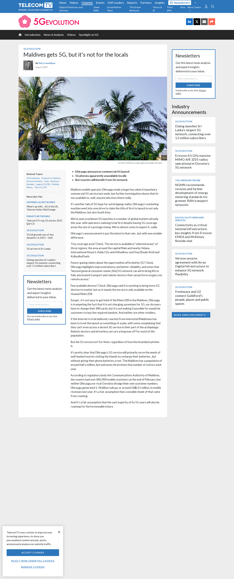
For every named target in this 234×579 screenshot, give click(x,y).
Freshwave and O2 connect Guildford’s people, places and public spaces (192, 297)
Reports (132, 2)
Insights (160, 2)
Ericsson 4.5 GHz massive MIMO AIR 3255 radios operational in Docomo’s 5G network (193, 161)
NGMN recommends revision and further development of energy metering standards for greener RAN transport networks (191, 194)
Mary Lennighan (47, 63)
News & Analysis (54, 34)
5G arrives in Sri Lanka (39, 248)
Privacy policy (33, 319)
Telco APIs (170, 9)
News (62, 2)
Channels (87, 2)
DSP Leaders (116, 2)
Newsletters (180, 2)
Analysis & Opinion (51, 178)
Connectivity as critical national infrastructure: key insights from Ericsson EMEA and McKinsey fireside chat (193, 233)
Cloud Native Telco (114, 9)
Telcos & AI (157, 9)
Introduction (33, 34)
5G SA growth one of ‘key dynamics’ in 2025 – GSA (40, 236)
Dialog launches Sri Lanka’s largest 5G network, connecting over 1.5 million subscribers (43, 262)
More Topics (194, 9)
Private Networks (38, 216)
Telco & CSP (40, 187)
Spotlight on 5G (88, 34)
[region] (33, 551)
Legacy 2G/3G (43, 184)
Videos (74, 2)
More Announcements (191, 315)
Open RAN (96, 9)
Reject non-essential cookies (32, 560)
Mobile (55, 184)
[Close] (59, 532)
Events (100, 2)
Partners (146, 2)
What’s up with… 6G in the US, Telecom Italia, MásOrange (42, 208)
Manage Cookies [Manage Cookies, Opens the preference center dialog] (33, 567)
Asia (182, 7)
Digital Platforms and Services (71, 9)
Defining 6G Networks (41, 202)
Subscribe (44, 311)
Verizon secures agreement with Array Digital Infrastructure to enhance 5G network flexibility (192, 266)
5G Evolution (32, 48)
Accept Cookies (33, 552)
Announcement (34, 181)
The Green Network (135, 9)
